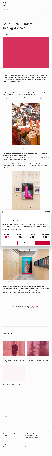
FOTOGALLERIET (22, 307)
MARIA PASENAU (36, 306)
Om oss (4, 446)
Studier (4, 441)
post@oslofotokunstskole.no (31, 437)
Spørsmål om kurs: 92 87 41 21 (31, 435)
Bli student (5, 444)
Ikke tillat (9, 242)
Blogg (26, 446)
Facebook (27, 441)
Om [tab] (43, 216)
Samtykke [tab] (9, 216)
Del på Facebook (26, 317)
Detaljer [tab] (26, 216)
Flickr (26, 444)
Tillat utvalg (26, 242)
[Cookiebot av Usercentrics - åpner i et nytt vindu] (44, 212)
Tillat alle (42, 242)
